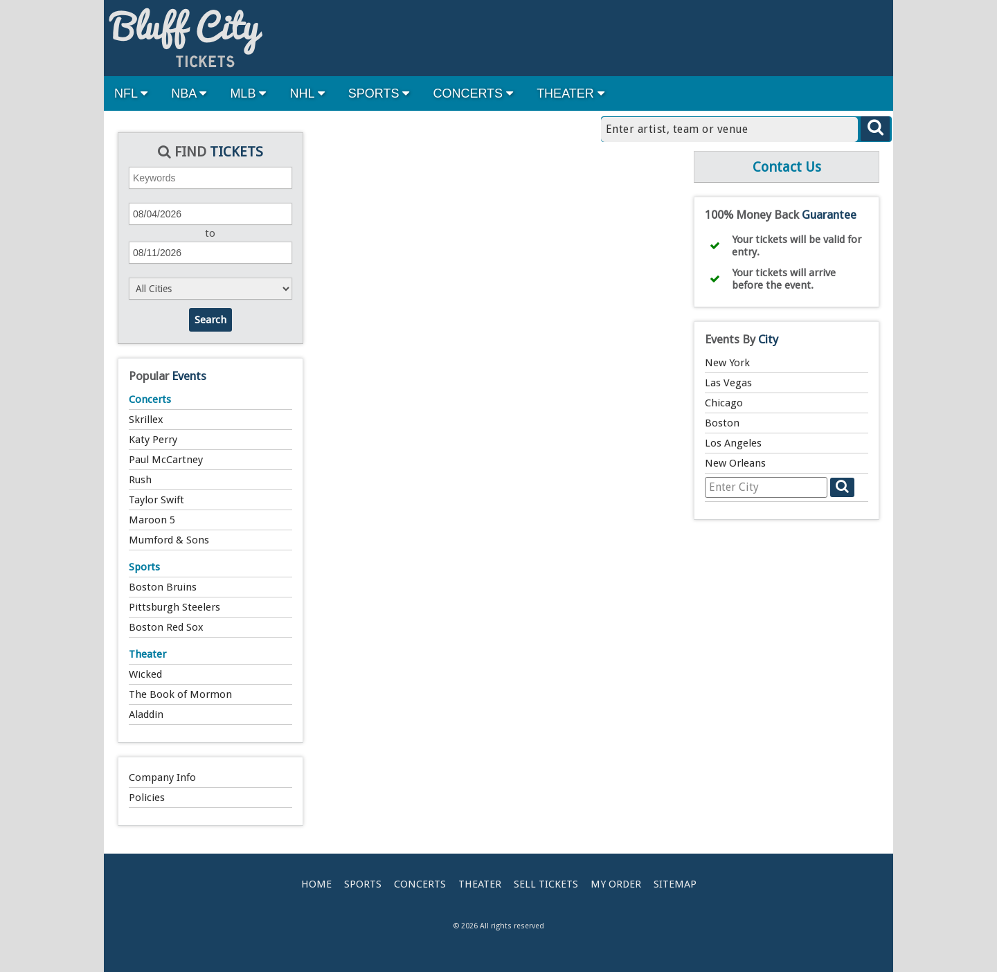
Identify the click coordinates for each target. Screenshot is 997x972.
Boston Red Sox (166, 627)
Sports (144, 567)
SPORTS (379, 93)
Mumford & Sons (169, 540)
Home (316, 884)
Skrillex (146, 419)
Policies (147, 797)
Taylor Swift (156, 500)
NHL (306, 93)
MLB (248, 93)
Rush (140, 480)
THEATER (570, 93)
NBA (188, 93)
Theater (147, 654)
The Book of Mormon (180, 694)
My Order (616, 884)
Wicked (145, 674)
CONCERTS (473, 93)
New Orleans (735, 463)
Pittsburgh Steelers (174, 607)
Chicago (724, 403)
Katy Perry (153, 439)
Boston (722, 423)
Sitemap (675, 884)
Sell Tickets (546, 884)
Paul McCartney (166, 459)
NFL (130, 93)
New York (727, 363)
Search (210, 320)
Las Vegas (728, 383)
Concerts (150, 399)
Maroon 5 (152, 520)
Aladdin (146, 714)
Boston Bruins (163, 587)
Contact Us (787, 167)
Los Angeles (733, 443)
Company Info (162, 777)
